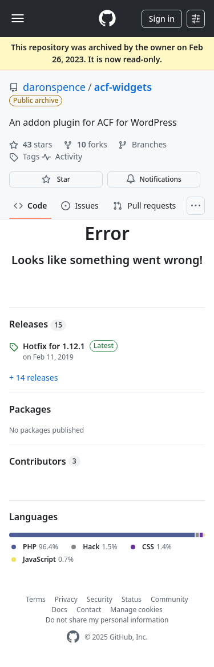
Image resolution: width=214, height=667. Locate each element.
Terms (36, 599)
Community (169, 599)
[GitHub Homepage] (73, 637)
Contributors (44, 461)
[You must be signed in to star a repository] (56, 179)
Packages (30, 409)
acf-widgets (123, 87)
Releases (37, 324)
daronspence (54, 87)
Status (132, 599)
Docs (59, 609)
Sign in (162, 18)
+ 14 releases (33, 377)
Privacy (66, 599)
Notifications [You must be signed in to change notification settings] (153, 179)
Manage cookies (136, 609)
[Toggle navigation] (17, 18)
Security (99, 599)
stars (31, 144)
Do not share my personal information (107, 620)
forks (86, 144)
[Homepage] (107, 18)
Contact (88, 609)
